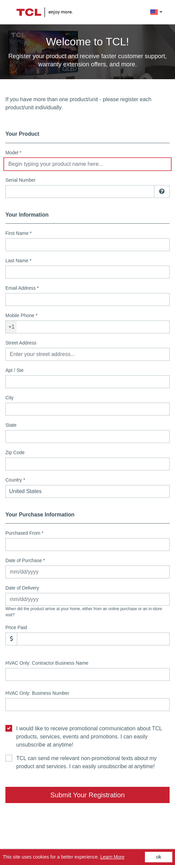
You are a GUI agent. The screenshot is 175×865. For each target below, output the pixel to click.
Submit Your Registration (87, 795)
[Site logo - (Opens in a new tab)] (44, 12)
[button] (156, 12)
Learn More (112, 857)
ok (158, 857)
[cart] (168, 12)
